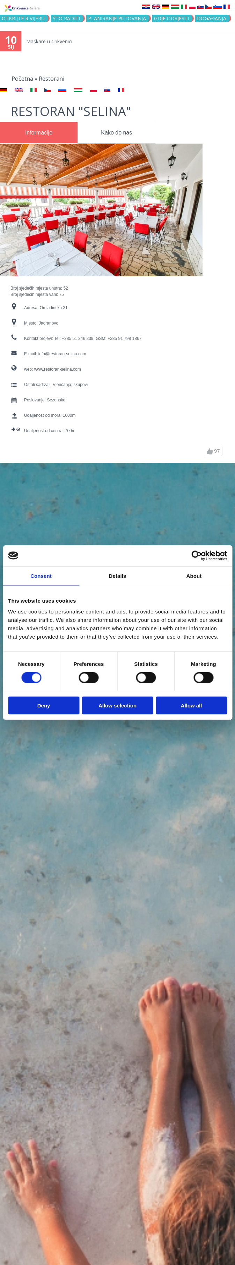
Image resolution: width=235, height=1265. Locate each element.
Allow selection (117, 705)
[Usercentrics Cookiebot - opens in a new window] (196, 555)
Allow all (191, 705)
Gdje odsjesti (171, 18)
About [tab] (194, 576)
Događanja (211, 18)
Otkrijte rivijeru (23, 18)
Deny (43, 705)
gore (210, 451)
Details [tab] (117, 576)
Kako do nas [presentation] (116, 133)
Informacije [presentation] (38, 133)
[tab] (39, 133)
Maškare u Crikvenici (49, 41)
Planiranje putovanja (117, 18)
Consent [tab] (41, 576)
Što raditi (66, 18)
